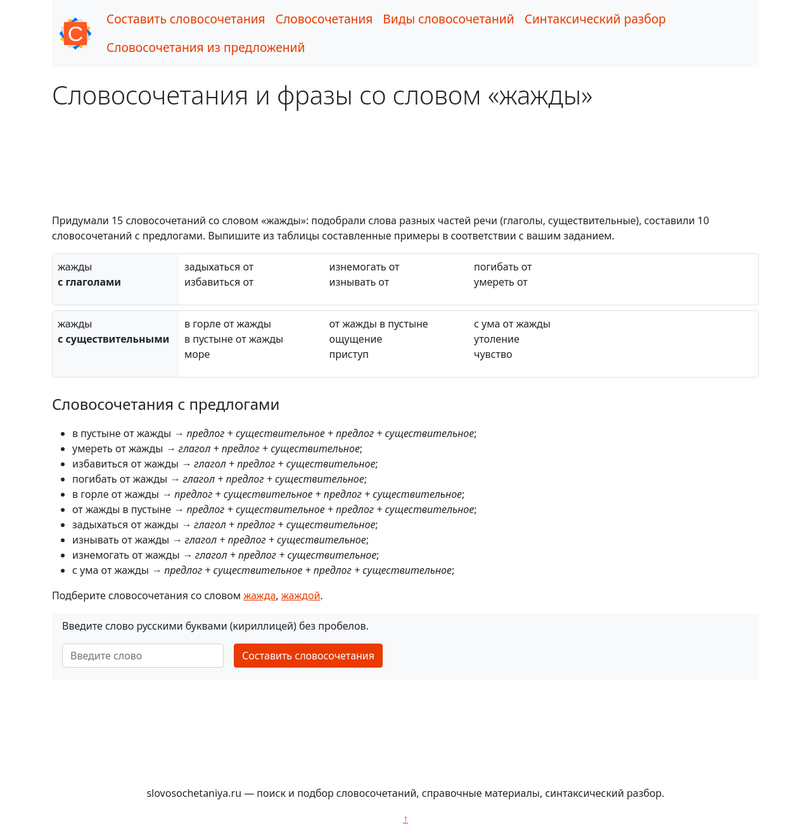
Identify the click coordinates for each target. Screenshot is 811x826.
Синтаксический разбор (595, 18)
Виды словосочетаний (448, 18)
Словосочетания (324, 18)
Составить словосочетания (185, 18)
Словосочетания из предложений (205, 47)
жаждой (301, 595)
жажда (259, 595)
